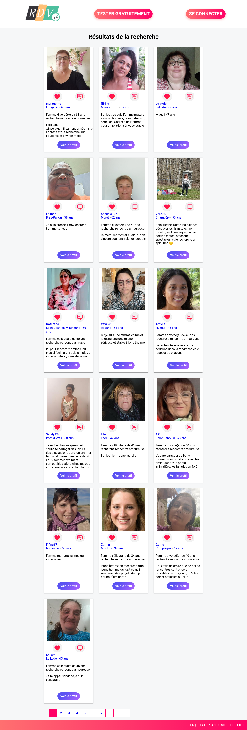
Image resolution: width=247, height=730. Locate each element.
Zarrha (105, 544)
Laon (104, 438)
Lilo (103, 434)
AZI (158, 434)
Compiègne (163, 548)
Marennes (53, 548)
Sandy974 (53, 434)
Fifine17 (51, 544)
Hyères (160, 328)
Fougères (52, 107)
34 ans (119, 548)
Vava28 (106, 324)
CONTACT (237, 725)
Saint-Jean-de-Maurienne (63, 328)
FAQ (193, 725)
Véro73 (161, 214)
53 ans (66, 548)
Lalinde (161, 107)
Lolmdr (51, 214)
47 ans (172, 107)
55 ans (125, 107)
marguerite (53, 103)
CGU (202, 725)
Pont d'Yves (54, 438)
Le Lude (51, 658)
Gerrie (160, 544)
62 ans (116, 217)
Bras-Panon (54, 217)
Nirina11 (107, 103)
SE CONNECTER (205, 14)
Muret (105, 217)
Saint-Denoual (165, 438)
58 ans (69, 217)
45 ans (63, 658)
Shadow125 (109, 214)
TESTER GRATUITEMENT (123, 14)
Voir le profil (68, 145)
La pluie (161, 103)
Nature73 (52, 324)
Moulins (106, 548)
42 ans (114, 438)
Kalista (50, 655)
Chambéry (163, 217)
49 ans (178, 548)
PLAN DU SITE (218, 725)
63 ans (65, 107)
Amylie (160, 324)
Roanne (106, 328)
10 (126, 713)
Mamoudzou (109, 107)
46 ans (172, 328)
